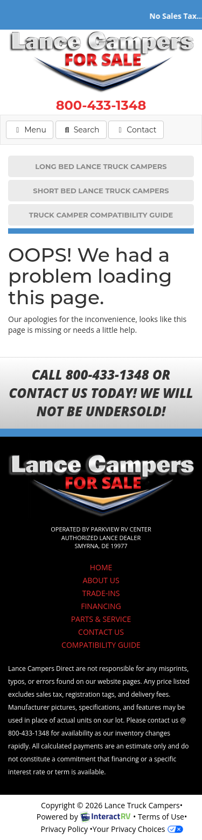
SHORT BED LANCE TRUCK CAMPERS (101, 190)
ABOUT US (100, 580)
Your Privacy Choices (138, 829)
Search (81, 129)
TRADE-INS (101, 593)
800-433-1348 (101, 105)
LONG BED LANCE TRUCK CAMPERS (100, 166)
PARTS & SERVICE (101, 619)
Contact (135, 129)
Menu (32, 129)
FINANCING (101, 606)
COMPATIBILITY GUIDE (101, 645)
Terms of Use (161, 816)
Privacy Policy (63, 829)
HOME (101, 567)
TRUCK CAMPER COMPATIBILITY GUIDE (101, 215)
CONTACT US (101, 632)
